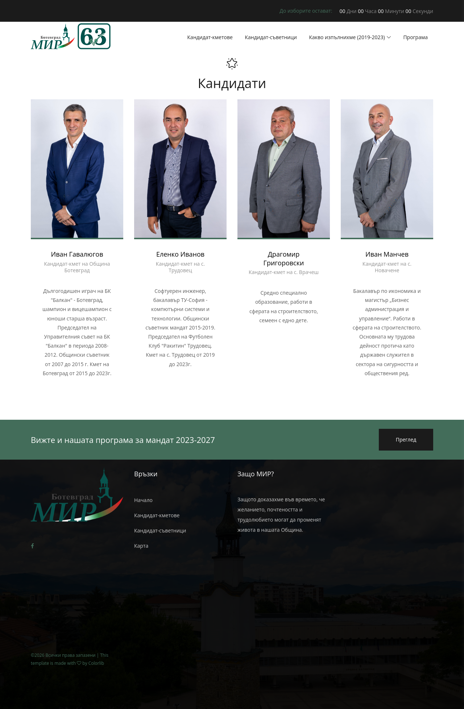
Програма (415, 37)
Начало (143, 500)
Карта (141, 545)
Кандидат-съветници (271, 37)
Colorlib (96, 663)
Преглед (406, 439)
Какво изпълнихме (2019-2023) (347, 37)
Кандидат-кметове (210, 37)
